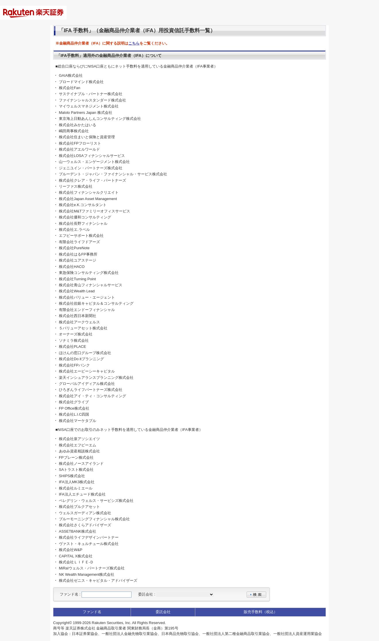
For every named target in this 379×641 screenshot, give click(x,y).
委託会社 (145, 594)
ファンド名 (69, 594)
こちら (134, 43)
